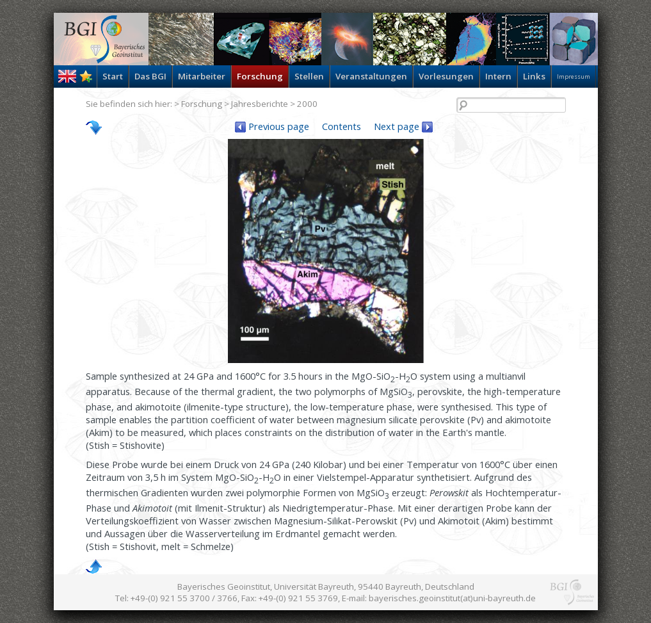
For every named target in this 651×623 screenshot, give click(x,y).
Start (112, 76)
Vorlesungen (446, 76)
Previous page (272, 126)
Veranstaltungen (371, 76)
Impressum (573, 76)
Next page (403, 126)
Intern (498, 76)
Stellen (309, 76)
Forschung (260, 76)
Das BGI (150, 76)
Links (534, 76)
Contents (341, 126)
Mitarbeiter (201, 76)
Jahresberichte (259, 103)
